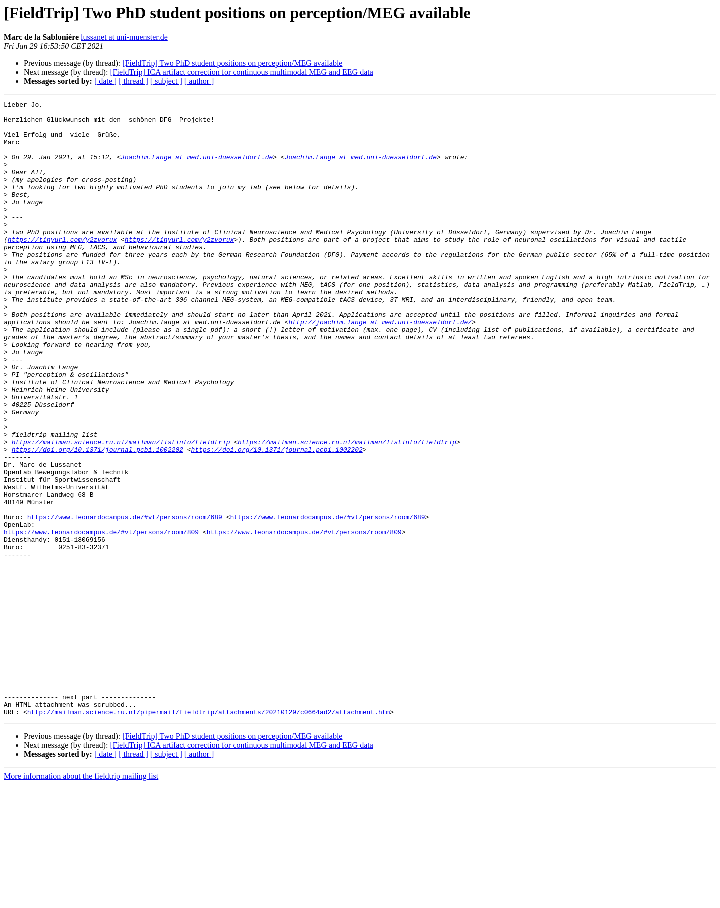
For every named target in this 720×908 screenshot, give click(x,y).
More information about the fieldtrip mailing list (81, 899)
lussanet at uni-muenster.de (124, 37)
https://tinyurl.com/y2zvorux (62, 268)
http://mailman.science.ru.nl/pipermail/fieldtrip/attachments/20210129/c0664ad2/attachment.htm (209, 835)
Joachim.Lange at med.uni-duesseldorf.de (197, 169)
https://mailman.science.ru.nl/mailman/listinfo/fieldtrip (121, 511)
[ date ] (105, 81)
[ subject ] (166, 81)
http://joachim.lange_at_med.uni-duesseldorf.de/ (380, 367)
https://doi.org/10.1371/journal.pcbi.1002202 (98, 520)
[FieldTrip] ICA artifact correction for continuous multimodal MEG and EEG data (241, 72)
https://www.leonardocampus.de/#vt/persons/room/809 (101, 619)
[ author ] (199, 81)
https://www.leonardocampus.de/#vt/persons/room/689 (125, 601)
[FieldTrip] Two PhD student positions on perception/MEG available (232, 63)
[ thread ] (133, 81)
